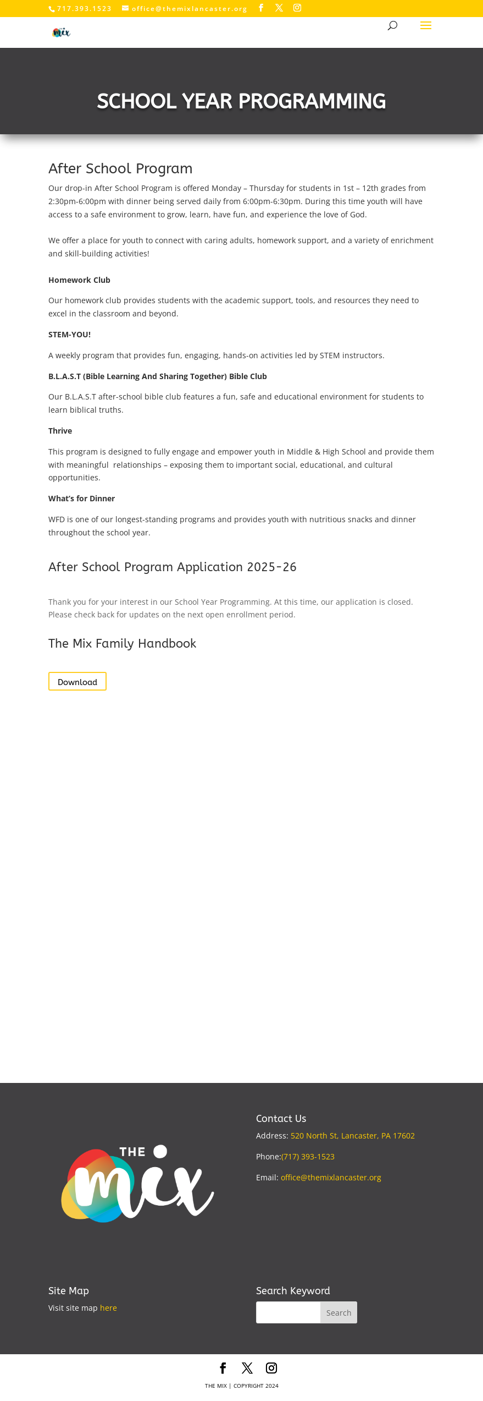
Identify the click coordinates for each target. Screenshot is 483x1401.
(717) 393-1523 (308, 1156)
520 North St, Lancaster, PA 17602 (353, 1135)
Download (77, 682)
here (108, 1308)
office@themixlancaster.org (331, 1177)
